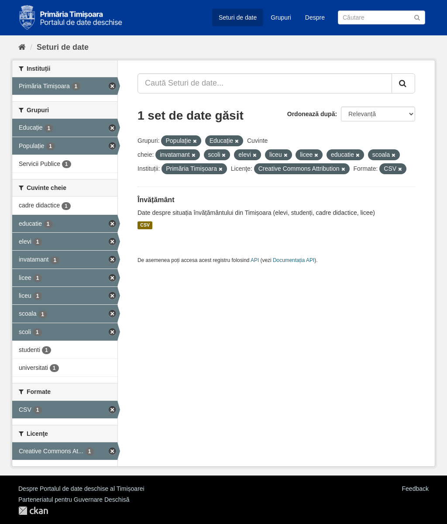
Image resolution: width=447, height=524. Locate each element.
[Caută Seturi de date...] (265, 83)
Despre (315, 17)
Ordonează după (311, 113)
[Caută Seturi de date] (381, 17)
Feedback (415, 488)
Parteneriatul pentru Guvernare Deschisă (73, 499)
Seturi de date (238, 17)
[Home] (22, 47)
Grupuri (281, 17)
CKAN (33, 510)
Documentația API (293, 260)
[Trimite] (417, 17)
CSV (145, 225)
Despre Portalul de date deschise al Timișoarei (81, 488)
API (255, 260)
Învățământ (156, 199)
